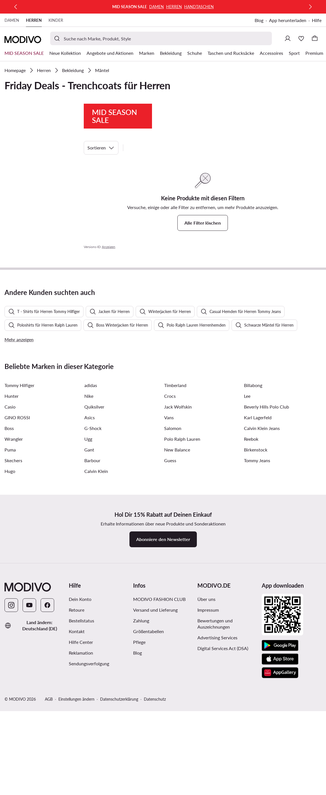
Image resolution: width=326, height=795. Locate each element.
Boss (9, 558)
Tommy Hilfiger (19, 515)
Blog (259, 20)
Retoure (76, 739)
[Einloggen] (287, 38)
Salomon (172, 558)
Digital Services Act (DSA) (222, 778)
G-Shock (93, 558)
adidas (90, 515)
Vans (169, 547)
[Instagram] (11, 735)
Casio (10, 536)
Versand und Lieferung (155, 739)
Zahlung (141, 750)
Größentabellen (148, 761)
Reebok (251, 569)
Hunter (12, 526)
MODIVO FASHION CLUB (159, 729)
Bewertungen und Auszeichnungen (215, 753)
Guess (170, 590)
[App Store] (280, 789)
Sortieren (101, 147)
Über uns (206, 729)
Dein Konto (80, 729)
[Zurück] (16, 7)
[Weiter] (310, 7)
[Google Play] (280, 775)
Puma (10, 579)
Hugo (10, 601)
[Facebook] (47, 735)
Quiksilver (94, 536)
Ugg (88, 569)
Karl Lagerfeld (258, 547)
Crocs (170, 526)
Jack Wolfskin (178, 536)
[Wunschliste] (301, 38)
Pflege (139, 772)
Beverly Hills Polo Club (266, 536)
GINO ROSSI (17, 547)
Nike (88, 526)
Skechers (13, 590)
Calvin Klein (96, 601)
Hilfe (316, 20)
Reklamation (81, 782)
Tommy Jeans (257, 590)
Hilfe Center (81, 772)
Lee (247, 526)
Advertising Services (217, 767)
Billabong (253, 515)
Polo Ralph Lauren (182, 569)
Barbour (92, 590)
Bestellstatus (81, 750)
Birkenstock (255, 579)
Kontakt (77, 761)
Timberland (175, 515)
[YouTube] (29, 735)
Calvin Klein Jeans (262, 558)
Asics (89, 547)
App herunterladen (287, 20)
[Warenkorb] (314, 38)
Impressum (208, 739)
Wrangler (14, 569)
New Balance (177, 579)
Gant (89, 579)
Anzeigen (108, 247)
